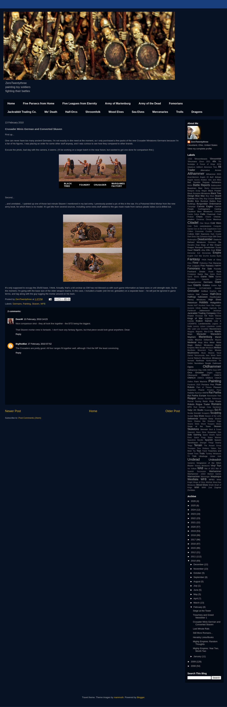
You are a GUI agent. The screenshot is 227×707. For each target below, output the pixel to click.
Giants (197, 285)
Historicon (192, 302)
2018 (193, 535)
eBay (203, 250)
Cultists (190, 234)
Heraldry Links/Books (203, 637)
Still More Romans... (203, 633)
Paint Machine (200, 381)
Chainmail (211, 214)
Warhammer (215, 471)
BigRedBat (21, 344)
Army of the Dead (150, 103)
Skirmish (204, 429)
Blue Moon (210, 196)
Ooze (215, 370)
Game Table (207, 276)
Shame (190, 424)
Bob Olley (199, 199)
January (198, 656)
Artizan (218, 177)
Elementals (206, 253)
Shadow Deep (206, 418)
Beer (200, 188)
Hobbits (203, 302)
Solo (219, 432)
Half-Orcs (71, 111)
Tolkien (213, 448)
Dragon (218, 245)
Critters (190, 231)
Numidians (199, 363)
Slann (198, 432)
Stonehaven (192, 442)
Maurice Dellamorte (204, 340)
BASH (189, 185)
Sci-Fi (217, 409)
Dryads (218, 247)
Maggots (190, 332)
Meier (212, 342)
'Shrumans (192, 161)
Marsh (218, 337)
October (198, 573)
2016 (193, 544)
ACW (219, 164)
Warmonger (205, 477)
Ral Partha (215, 392)
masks (190, 340)
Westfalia (192, 479)
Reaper (191, 398)
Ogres (190, 367)
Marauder (201, 334)
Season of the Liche (213, 416)
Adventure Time (210, 167)
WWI (196, 487)
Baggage (206, 182)
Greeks (218, 288)
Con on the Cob (200, 229)
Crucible (208, 231)
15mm (201, 161)
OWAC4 (191, 377)
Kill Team (208, 316)
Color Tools (192, 226)
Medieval (191, 342)
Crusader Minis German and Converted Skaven (206, 623)
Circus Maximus (213, 219)
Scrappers (206, 413)
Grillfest (204, 291)
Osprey (218, 373)
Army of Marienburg (118, 103)
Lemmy (196, 326)
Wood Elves (116, 111)
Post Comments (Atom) (29, 418)
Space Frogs (199, 437)
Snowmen (211, 432)
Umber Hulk (215, 456)
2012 (193, 552)
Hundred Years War (206, 305)
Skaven (35, 303)
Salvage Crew (205, 407)
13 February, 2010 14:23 (36, 319)
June (196, 590)
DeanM (19, 319)
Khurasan (199, 316)
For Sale (207, 268)
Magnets (199, 332)
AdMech (199, 167)
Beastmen (191, 188)
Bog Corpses (209, 199)
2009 (193, 661)
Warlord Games (214, 474)
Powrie (201, 390)
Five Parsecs (207, 265)
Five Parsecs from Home (38, 103)
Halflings (191, 297)
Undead (193, 459)
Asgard (190, 180)
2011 (193, 556)
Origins (210, 373)
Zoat (210, 487)
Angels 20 (204, 177)
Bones (218, 198)
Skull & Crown (215, 429)
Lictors (202, 326)
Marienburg (205, 336)
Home (11, 103)
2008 (193, 666)
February (198, 607)
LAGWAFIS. (192, 324)
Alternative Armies (211, 170)
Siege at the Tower (199, 426)
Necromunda (200, 355)
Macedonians (215, 329)
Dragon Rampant (195, 247)
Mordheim (191, 350)
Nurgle (208, 363)
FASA (204, 260)
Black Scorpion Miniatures (198, 193)
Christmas (200, 219)
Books (190, 201)
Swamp (218, 443)
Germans (17, 303)
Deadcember (205, 239)
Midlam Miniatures (204, 345)
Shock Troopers (207, 424)
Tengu (189, 445)
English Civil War (194, 256)
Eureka (213, 256)
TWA (194, 456)
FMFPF (218, 266)
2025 (193, 505)
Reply (18, 334)
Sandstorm (217, 407)
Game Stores (193, 277)
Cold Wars (216, 223)
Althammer (195, 173)
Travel (204, 451)
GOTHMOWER (205, 288)
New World (210, 355)
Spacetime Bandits (195, 440)
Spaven (217, 440)
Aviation (204, 180)
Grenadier (193, 290)
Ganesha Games (211, 279)
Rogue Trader (203, 404)
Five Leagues (193, 266)
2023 (193, 514)
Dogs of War (207, 245)
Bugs (219, 201)
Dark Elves (191, 237)
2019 (193, 531)
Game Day (203, 274)
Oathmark (217, 363)
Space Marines (214, 437)
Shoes (218, 424)
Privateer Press (214, 390)
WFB (43, 303)
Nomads (190, 361)
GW (219, 291)
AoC (212, 177)
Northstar (200, 360)
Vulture (194, 468)
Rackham (198, 393)
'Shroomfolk (215, 158)
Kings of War (195, 318)
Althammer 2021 (213, 174)
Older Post (172, 411)
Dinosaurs (212, 242)
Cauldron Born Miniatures (200, 211)
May (196, 594)
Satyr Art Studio (195, 410)
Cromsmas (199, 231)
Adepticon (191, 167)
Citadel (192, 222)
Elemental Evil (193, 253)
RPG (189, 407)
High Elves (214, 299)
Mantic (218, 331)
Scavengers (209, 410)
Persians (205, 384)
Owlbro (190, 382)
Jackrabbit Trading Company (201, 313)
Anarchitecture (193, 177)
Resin (205, 401)
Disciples (191, 245)
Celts (202, 214)
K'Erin (219, 313)
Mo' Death (50, 111)
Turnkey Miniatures (213, 454)
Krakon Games (204, 321)
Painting (27, 303)
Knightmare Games (213, 318)
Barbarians (216, 182)
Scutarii (190, 416)
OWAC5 (200, 378)
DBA (214, 237)
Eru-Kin (206, 256)
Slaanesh (191, 432)
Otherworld (192, 375)
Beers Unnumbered (212, 188)
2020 (193, 527)
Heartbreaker (215, 297)
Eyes (219, 256)
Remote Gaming (194, 401)
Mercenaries (160, 111)
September (199, 577)
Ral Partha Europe (196, 395)
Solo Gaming (194, 434)
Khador (190, 316)
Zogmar (217, 487)
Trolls (179, 111)
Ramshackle (212, 396)
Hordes (190, 305)
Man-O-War (208, 332)
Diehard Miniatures (196, 242)
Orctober (199, 372)
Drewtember (209, 247)
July (196, 585)
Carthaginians (204, 209)
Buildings (191, 204)
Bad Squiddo (193, 182)
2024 (193, 509)
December (199, 564)
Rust (195, 407)
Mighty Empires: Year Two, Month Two (206, 649)
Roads (218, 401)
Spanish (209, 440)
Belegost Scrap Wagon (197, 191)
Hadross (190, 294)
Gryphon (213, 291)
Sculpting (215, 412)
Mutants (211, 353)
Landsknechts (204, 323)
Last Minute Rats (201, 628)
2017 (193, 539)
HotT (196, 305)
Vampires (191, 463)
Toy (194, 451)
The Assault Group (212, 445)
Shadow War (199, 421)
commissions (205, 226)
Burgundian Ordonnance (209, 203)
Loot (194, 329)
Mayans (218, 340)
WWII (204, 487)
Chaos (199, 216)
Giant (218, 281)
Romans (216, 404)
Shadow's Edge (214, 421)
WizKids (209, 482)
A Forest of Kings (206, 164)
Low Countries (202, 329)
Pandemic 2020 (193, 385)
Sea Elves (138, 111)
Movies (218, 350)
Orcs (189, 372)
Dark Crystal (216, 234)
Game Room (215, 274)
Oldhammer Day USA (196, 370)
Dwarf (190, 250)
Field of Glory (214, 259)
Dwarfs (197, 250)
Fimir (195, 262)
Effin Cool (210, 250)
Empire (217, 252)
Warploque (216, 476)
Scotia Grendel (194, 413)
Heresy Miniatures (196, 299)
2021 (208, 161)
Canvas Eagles (205, 206)
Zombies (191, 490)
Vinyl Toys (216, 465)
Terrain (198, 445)
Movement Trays (205, 350)
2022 (193, 518)
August (197, 581)
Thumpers (191, 448)
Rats (219, 396)
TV (188, 456)
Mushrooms (193, 352)
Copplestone (212, 229)
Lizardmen (210, 326)
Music (203, 353)
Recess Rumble (204, 398)
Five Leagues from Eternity (79, 103)
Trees (196, 454)
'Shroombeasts (200, 159)
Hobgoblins (215, 302)
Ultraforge (203, 456)
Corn (219, 229)
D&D (197, 234)
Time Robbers (203, 448)
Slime (204, 432)
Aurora (197, 180)
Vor (188, 468)
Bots (197, 201)
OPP (219, 370)
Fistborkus (204, 263)
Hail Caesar (202, 294)
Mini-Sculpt (200, 347)
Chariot (208, 217)
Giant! (189, 285)
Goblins (206, 285)
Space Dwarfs (209, 435)
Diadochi (217, 239)
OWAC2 (206, 375)
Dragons (196, 111)
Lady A (217, 321)
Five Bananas (215, 263)
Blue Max (200, 196)
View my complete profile (199, 148)
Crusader (217, 231)
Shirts (197, 424)
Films (189, 263)
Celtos (196, 214)
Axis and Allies (214, 180)
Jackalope (217, 311)
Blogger (140, 697)
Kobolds (190, 321)
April (196, 598)
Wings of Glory (199, 482)
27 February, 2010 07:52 (39, 344)
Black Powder (214, 191)
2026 (193, 501)
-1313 (189, 159)
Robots (190, 404)
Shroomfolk (92, 111)
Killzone (218, 316)
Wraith (211, 485)
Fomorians (176, 103)
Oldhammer (212, 366)
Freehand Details (196, 271)
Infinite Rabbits (202, 308)
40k (214, 161)
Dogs (198, 245)
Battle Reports (201, 185)
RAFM (205, 393)
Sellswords (192, 418)
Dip (219, 242)
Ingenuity (213, 308)
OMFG (209, 370)
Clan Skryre (205, 223)
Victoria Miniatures (202, 466)
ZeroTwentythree (199, 141)
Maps (189, 334)
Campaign (191, 206)
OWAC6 (209, 378)
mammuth (119, 697)
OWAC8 (218, 378)
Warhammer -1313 (196, 474)
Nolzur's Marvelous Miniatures (207, 358)
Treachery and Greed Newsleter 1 (203, 616)
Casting (217, 209)
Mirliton (217, 347)
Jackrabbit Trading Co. (21, 111)
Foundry (217, 269)
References (216, 398)
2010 (193, 560)
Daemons (205, 234)
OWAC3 (217, 375)
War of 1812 (209, 468)
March (197, 602)
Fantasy (193, 259)
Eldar (218, 250)
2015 (193, 548)
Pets (212, 384)
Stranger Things (206, 443)
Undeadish (215, 459)
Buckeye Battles (208, 201)
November (199, 569)
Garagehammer (194, 282)
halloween (203, 297)
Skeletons (193, 429)
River (211, 401)
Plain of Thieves (204, 387)
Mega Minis (203, 342)
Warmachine (193, 476)
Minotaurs (210, 348)
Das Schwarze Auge (204, 237)
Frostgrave (191, 274)
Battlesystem (216, 185)
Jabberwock (204, 310)
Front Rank (215, 271)
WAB (200, 468)
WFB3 (211, 479)
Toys (199, 451)
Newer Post (13, 411)
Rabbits (190, 393)
